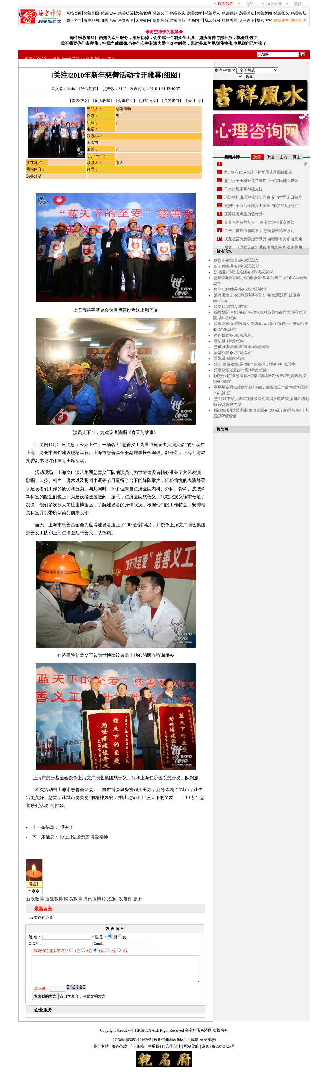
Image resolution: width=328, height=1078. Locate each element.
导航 (250, 4)
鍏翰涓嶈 (228, 318)
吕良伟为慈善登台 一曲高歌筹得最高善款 (259, 222)
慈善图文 (281, 13)
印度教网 (229, 20)
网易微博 (73, 898)
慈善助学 (108, 13)
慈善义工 (160, 13)
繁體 (298, 4)
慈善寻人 (212, 13)
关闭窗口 (171, 101)
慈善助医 (126, 13)
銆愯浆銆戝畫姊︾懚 (231, 370)
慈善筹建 (247, 13)
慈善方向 (74, 20)
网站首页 (74, 13)
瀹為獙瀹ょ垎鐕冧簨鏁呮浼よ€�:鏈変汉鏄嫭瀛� (257, 295)
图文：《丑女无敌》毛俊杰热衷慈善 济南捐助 (263, 247)
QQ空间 (110, 898)
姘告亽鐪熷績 (225, 260)
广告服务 (137, 1052)
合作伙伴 (174, 1052)
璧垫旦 (220, 341)
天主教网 (143, 20)
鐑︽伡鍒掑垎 (225, 266)
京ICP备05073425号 (218, 1052)
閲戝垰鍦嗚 (236, 306)
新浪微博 (35, 898)
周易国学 (195, 20)
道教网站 (177, 20)
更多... (139, 898)
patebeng (220, 300)
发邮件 (125, 898)
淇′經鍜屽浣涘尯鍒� (232, 272)
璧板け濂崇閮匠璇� (232, 347)
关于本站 (101, 1052)
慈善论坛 (299, 13)
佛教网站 (108, 20)
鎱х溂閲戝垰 (248, 260)
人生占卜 (247, 20)
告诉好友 (125, 101)
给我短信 (88, 88)
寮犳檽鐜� (223, 335)
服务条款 (119, 1052)
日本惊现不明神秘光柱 (243, 189)
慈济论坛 (224, 251)
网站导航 (192, 1052)
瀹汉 (226, 381)
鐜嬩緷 (220, 358)
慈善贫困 (91, 13)
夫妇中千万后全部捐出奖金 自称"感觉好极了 (262, 205)
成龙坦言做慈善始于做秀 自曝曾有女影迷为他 (263, 239)
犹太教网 (212, 20)
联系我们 (156, 1052)
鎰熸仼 (220, 306)
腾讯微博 (92, 898)
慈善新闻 (264, 13)
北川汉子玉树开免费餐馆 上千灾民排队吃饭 (261, 180)
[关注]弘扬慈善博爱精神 (84, 837)
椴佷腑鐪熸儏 (229, 404)
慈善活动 (195, 13)
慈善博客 (264, 20)
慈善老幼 (143, 13)
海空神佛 (91, 20)
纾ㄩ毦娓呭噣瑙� (229, 289)
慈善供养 (229, 13)
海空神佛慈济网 (66, 59)
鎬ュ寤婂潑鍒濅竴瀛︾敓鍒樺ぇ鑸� (245, 364)
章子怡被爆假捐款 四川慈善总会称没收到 (259, 230)
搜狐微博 (54, 898)
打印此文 (148, 101)
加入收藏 (274, 4)
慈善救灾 (177, 13)
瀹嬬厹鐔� (223, 352)
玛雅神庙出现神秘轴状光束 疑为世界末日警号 (263, 197)
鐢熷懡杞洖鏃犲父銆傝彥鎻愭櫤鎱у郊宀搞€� (253, 277)
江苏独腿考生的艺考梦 (243, 214)
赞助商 (222, 429)
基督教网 (126, 20)
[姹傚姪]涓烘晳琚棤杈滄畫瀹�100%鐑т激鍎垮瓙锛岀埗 (261, 410)
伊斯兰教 (160, 20)
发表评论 (79, 101)
